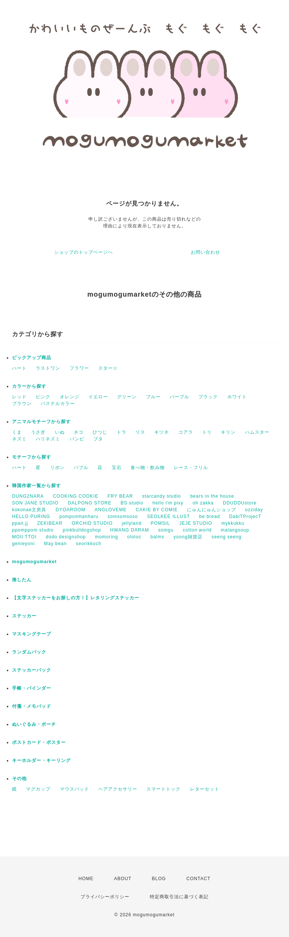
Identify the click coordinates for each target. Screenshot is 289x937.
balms (157, 536)
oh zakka (203, 503)
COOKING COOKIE (76, 496)
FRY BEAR (120, 496)
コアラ (185, 432)
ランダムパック (29, 652)
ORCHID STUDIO (92, 523)
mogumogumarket (34, 561)
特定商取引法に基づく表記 (179, 896)
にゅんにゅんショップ (211, 509)
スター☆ (108, 368)
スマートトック (163, 789)
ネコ (79, 432)
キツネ (161, 432)
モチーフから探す (31, 457)
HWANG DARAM (129, 530)
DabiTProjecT (245, 516)
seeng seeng (226, 536)
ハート (19, 368)
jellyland (131, 523)
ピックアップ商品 (31, 357)
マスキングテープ (31, 634)
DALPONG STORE (89, 503)
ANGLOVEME (110, 509)
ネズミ (19, 439)
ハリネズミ (48, 439)
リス (140, 432)
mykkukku (232, 523)
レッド (19, 396)
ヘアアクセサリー (117, 789)
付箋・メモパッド (31, 706)
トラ (121, 432)
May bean (55, 543)
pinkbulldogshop (82, 530)
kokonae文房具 (29, 509)
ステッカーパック (31, 670)
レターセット (204, 789)
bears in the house (212, 496)
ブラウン (22, 403)
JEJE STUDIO (195, 523)
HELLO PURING (31, 516)
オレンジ (69, 396)
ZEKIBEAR (49, 523)
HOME (86, 878)
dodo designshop (66, 536)
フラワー (79, 368)
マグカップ (38, 789)
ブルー (153, 396)
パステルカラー (58, 403)
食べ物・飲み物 (148, 467)
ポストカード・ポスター (39, 742)
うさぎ (38, 432)
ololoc (134, 536)
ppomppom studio (32, 530)
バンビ (77, 439)
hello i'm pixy (167, 503)
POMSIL (160, 523)
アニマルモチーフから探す (41, 421)
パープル (179, 396)
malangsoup (235, 530)
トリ (207, 432)
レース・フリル (191, 467)
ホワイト (237, 396)
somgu (165, 530)
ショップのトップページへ (83, 252)
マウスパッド (74, 789)
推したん (22, 579)
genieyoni (23, 543)
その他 (19, 778)
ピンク (43, 396)
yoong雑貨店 (187, 536)
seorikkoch (88, 543)
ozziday (254, 509)
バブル (81, 467)
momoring (106, 536)
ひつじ (100, 432)
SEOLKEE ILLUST (168, 516)
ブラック (208, 396)
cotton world (197, 530)
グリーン (127, 396)
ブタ (98, 439)
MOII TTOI (24, 536)
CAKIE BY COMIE (157, 509)
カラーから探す (29, 386)
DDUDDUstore (240, 503)
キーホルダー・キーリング (41, 760)
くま (17, 432)
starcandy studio (161, 496)
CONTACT (198, 878)
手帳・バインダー (31, 688)
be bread (209, 516)
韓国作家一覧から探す (36, 485)
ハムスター (257, 432)
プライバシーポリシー (105, 896)
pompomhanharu (79, 516)
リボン (57, 467)
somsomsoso (123, 516)
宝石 (117, 467)
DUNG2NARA (28, 496)
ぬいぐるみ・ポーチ (34, 724)
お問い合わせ (205, 252)
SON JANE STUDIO (35, 503)
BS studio (132, 503)
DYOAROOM (70, 509)
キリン (228, 432)
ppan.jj (20, 523)
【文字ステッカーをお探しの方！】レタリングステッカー (75, 597)
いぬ (60, 432)
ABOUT (122, 878)
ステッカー (24, 616)
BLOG (159, 878)
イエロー (98, 396)
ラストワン (48, 368)
